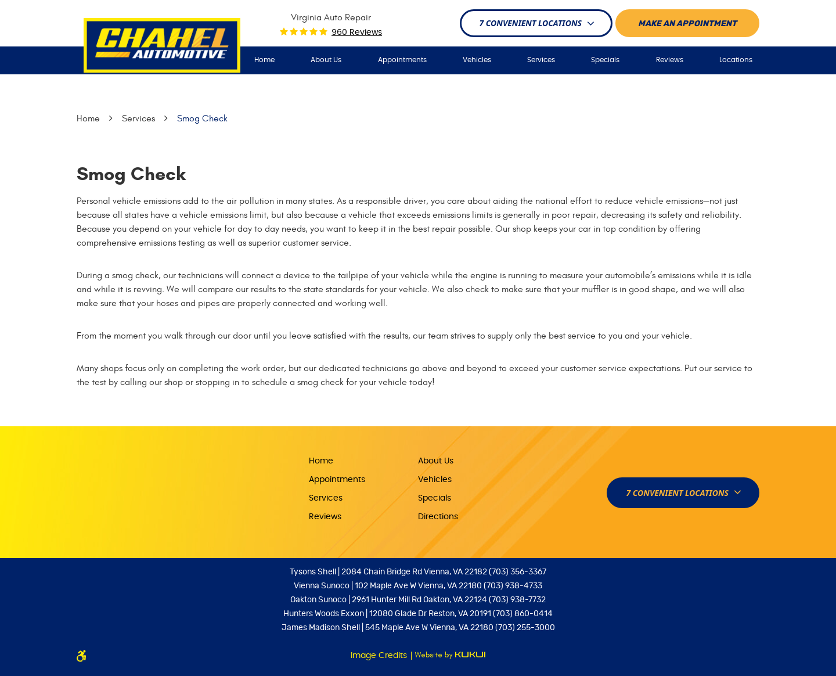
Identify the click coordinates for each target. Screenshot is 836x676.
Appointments (402, 59)
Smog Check (202, 118)
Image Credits (380, 656)
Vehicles (477, 59)
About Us (326, 59)
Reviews (669, 59)
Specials (605, 59)
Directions (438, 517)
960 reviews (356, 32)
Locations (735, 59)
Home (264, 59)
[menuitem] (264, 60)
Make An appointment (687, 24)
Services (541, 59)
